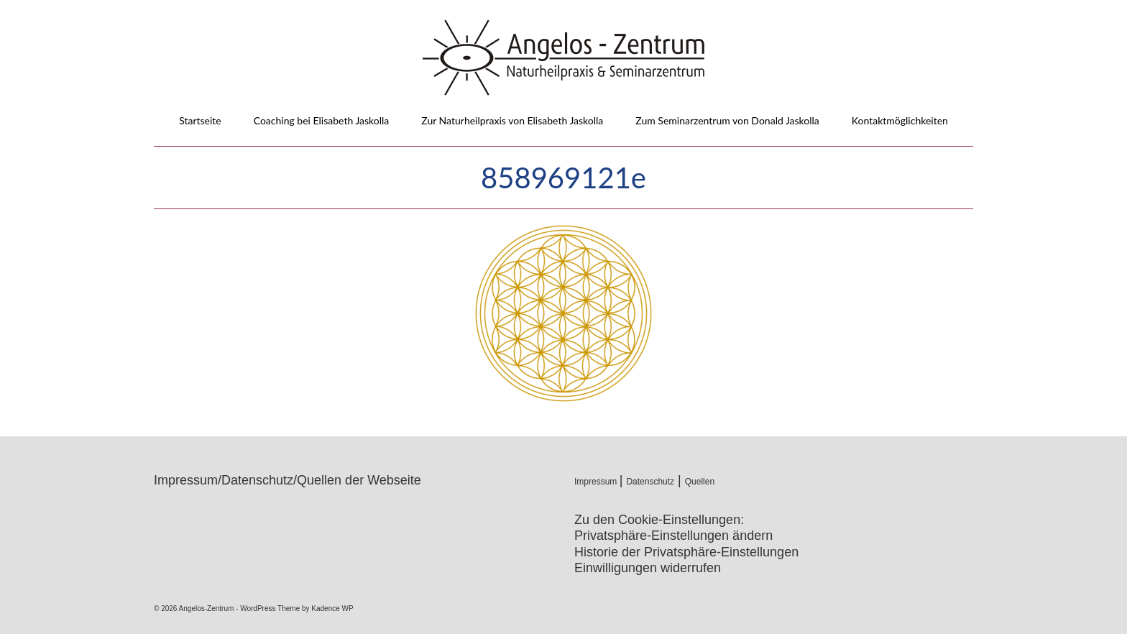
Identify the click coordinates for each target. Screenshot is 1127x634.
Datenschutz (650, 482)
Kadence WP (332, 608)
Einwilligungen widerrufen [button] (647, 568)
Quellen (699, 482)
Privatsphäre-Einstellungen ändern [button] (673, 535)
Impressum (597, 482)
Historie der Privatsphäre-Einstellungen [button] (686, 552)
